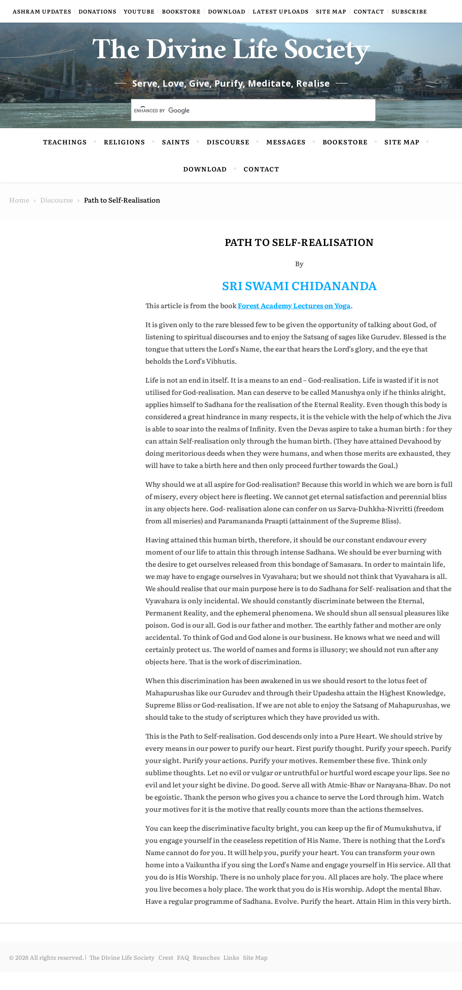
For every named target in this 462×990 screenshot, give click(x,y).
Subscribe (409, 11)
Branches (206, 975)
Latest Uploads (281, 11)
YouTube (139, 11)
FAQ (183, 975)
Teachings (65, 159)
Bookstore (181, 11)
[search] (242, 128)
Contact (369, 11)
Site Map (331, 11)
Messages (286, 159)
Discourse (228, 159)
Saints (176, 159)
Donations (97, 11)
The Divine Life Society (231, 63)
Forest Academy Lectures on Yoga (294, 323)
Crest (165, 975)
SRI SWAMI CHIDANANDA (299, 302)
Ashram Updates (42, 11)
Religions (124, 159)
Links (231, 975)
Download (226, 11)
